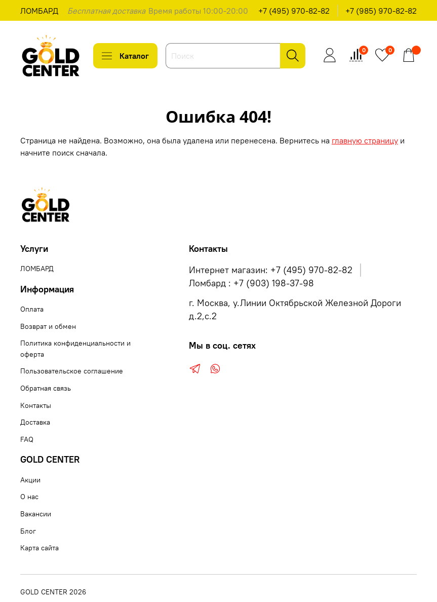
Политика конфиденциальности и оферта (75, 348)
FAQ (26, 439)
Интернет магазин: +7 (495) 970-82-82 (270, 270)
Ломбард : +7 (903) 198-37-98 (251, 283)
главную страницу (365, 140)
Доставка (35, 422)
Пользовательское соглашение (71, 370)
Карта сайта (39, 547)
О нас (29, 496)
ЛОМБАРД (39, 11)
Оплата (32, 309)
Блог (28, 531)
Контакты (35, 405)
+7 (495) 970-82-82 (294, 11)
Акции (30, 479)
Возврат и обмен (48, 326)
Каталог (125, 56)
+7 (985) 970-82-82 (381, 11)
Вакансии (35, 513)
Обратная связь (45, 388)
